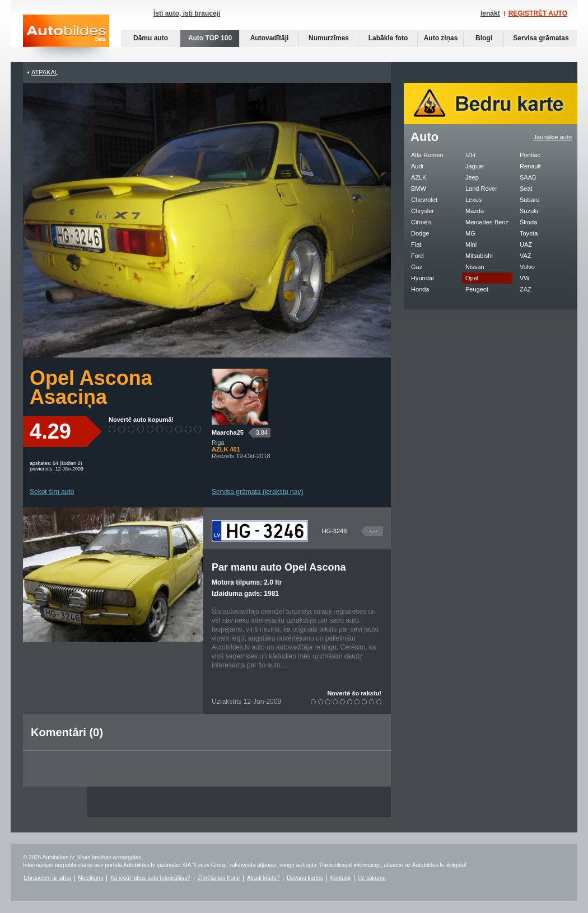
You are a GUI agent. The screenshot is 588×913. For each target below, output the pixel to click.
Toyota (529, 233)
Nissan (474, 266)
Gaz (416, 266)
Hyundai (422, 278)
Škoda (528, 222)
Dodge (420, 233)
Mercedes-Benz (486, 222)
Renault (530, 166)
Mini (471, 244)
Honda (420, 289)
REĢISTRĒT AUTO (537, 13)
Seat (526, 188)
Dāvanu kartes (305, 878)
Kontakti (340, 878)
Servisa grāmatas (540, 38)
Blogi (483, 38)
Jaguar (474, 166)
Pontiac (530, 155)
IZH (470, 155)
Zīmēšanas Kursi (219, 878)
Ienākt (490, 13)
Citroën (421, 222)
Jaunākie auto (553, 137)
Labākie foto (388, 38)
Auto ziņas (441, 38)
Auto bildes (66, 38)
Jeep (472, 177)
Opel (471, 278)
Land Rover (481, 188)
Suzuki (529, 211)
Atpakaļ (44, 72)
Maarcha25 (228, 432)
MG (470, 233)
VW (525, 278)
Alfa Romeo (427, 155)
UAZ (526, 244)
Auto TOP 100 (210, 38)
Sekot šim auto (52, 492)
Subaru (529, 199)
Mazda (474, 211)
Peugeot (476, 289)
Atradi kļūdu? (263, 878)
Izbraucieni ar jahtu (47, 878)
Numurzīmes (329, 38)
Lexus (473, 199)
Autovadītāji (269, 38)
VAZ (525, 255)
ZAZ (525, 289)
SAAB (528, 177)
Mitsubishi (479, 255)
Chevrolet (424, 199)
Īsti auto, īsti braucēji (186, 13)
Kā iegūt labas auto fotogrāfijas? (150, 878)
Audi (417, 166)
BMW (418, 188)
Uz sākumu (372, 878)
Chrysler (422, 211)
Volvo (527, 266)
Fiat (416, 244)
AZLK (419, 177)
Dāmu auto (150, 38)
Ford (417, 255)
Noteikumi (90, 878)
